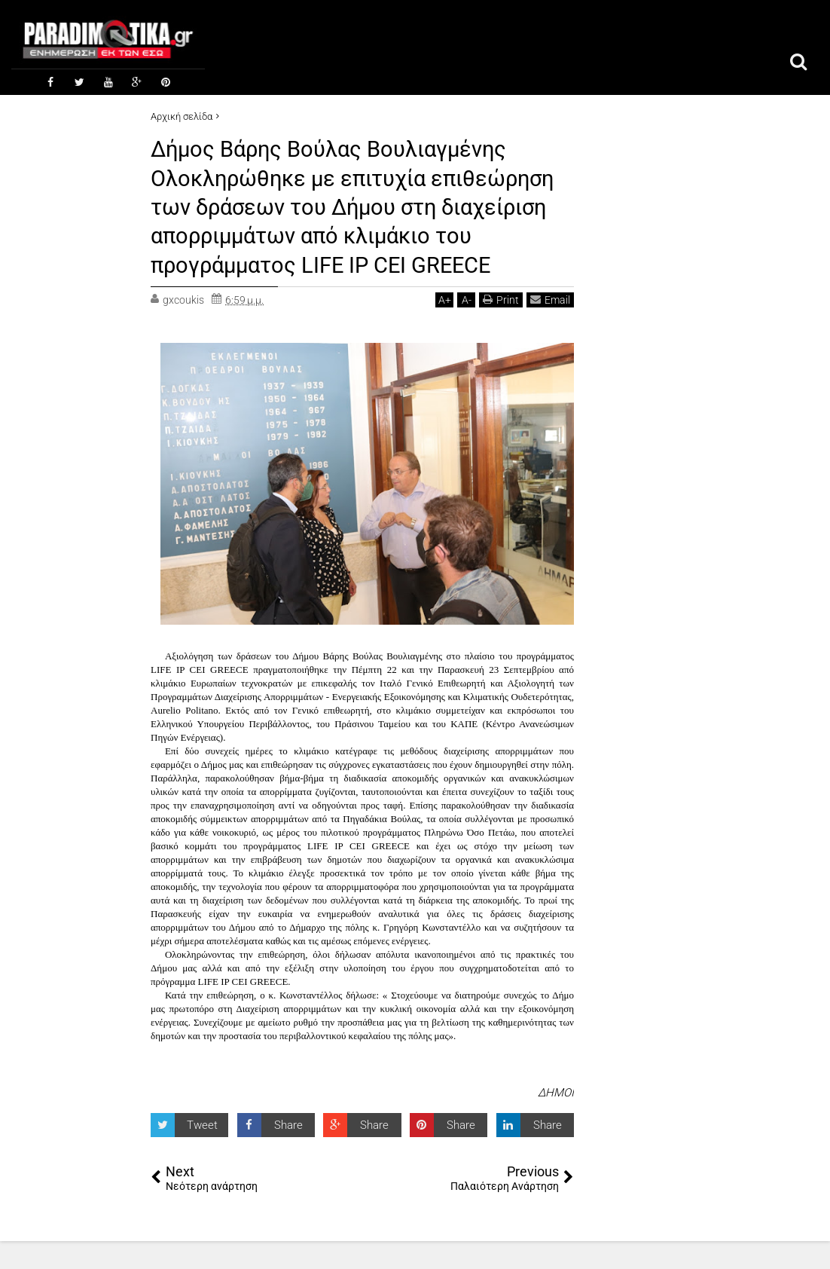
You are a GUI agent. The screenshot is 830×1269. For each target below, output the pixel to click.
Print (501, 327)
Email (550, 327)
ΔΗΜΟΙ (556, 1120)
